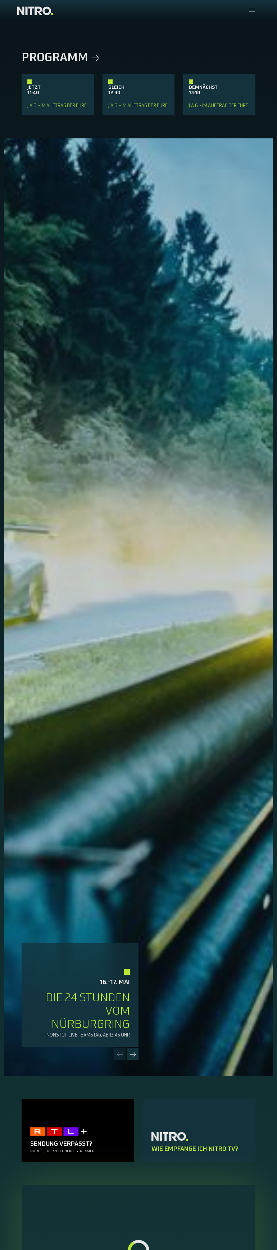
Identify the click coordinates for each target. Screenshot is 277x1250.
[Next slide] (132, 1054)
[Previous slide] (120, 1054)
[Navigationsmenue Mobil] (252, 11)
